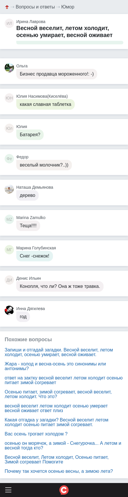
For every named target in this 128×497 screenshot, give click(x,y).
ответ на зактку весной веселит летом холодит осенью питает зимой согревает (64, 380)
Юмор (67, 6)
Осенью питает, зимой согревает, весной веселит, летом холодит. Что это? (58, 394)
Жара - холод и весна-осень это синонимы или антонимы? (55, 366)
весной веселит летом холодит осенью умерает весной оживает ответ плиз (56, 408)
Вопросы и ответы (35, 6)
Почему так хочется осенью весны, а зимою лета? (59, 471)
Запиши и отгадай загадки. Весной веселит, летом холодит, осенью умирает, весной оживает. (59, 352)
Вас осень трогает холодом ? (36, 433)
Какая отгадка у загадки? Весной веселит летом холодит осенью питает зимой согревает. (57, 422)
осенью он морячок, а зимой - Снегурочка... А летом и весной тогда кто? (63, 445)
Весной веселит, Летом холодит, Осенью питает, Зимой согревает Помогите (57, 459)
